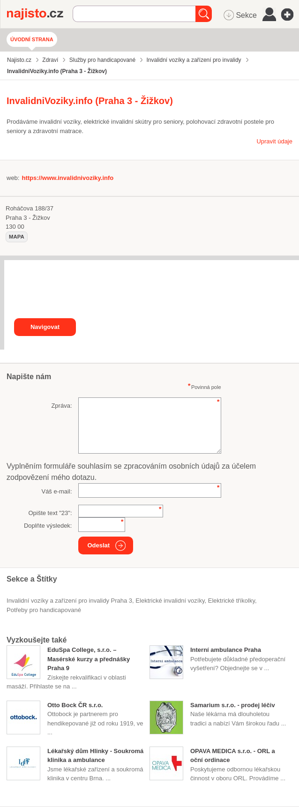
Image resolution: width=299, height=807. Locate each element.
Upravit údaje (274, 141)
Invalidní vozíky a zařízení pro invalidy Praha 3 (69, 600)
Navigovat (45, 326)
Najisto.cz (40, 14)
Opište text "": (50, 512)
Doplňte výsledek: (48, 525)
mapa (16, 236)
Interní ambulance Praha (225, 649)
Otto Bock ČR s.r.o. (75, 705)
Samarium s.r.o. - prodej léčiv (232, 705)
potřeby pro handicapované (44, 609)
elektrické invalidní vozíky (169, 600)
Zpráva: (61, 405)
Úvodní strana (31, 39)
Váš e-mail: (56, 491)
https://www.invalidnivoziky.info (67, 177)
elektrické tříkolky (231, 600)
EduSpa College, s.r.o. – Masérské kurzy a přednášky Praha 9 (88, 659)
